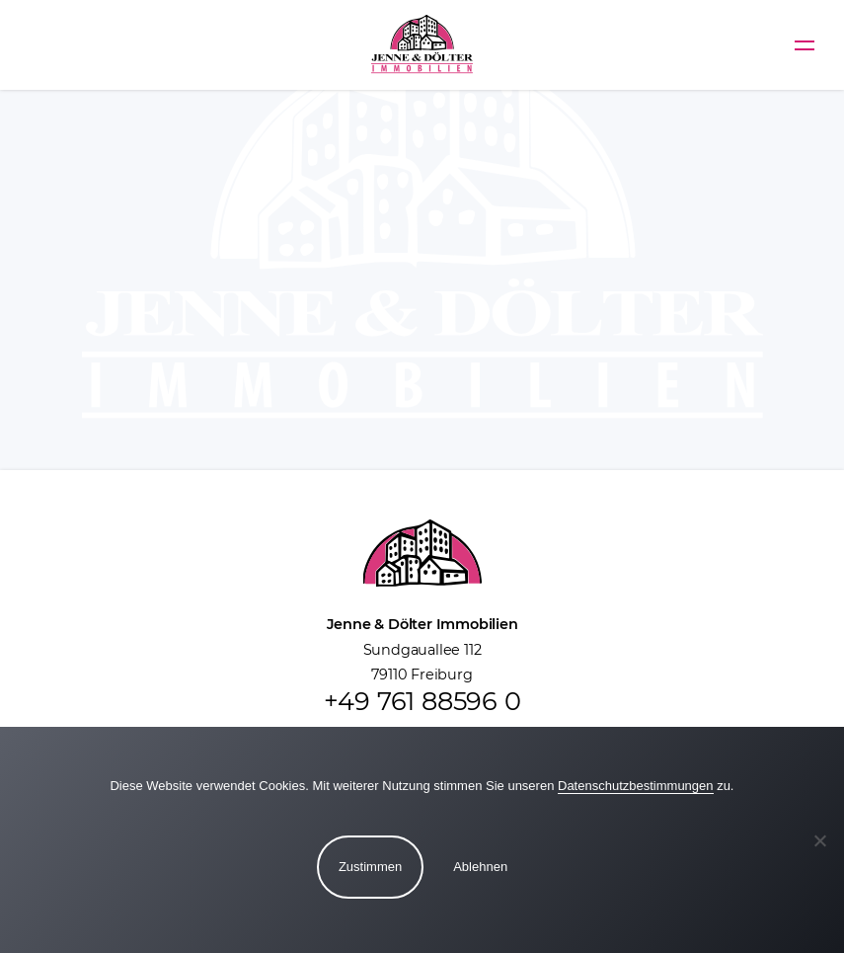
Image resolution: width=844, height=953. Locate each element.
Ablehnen (480, 866)
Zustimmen (370, 866)
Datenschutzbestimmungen (636, 785)
